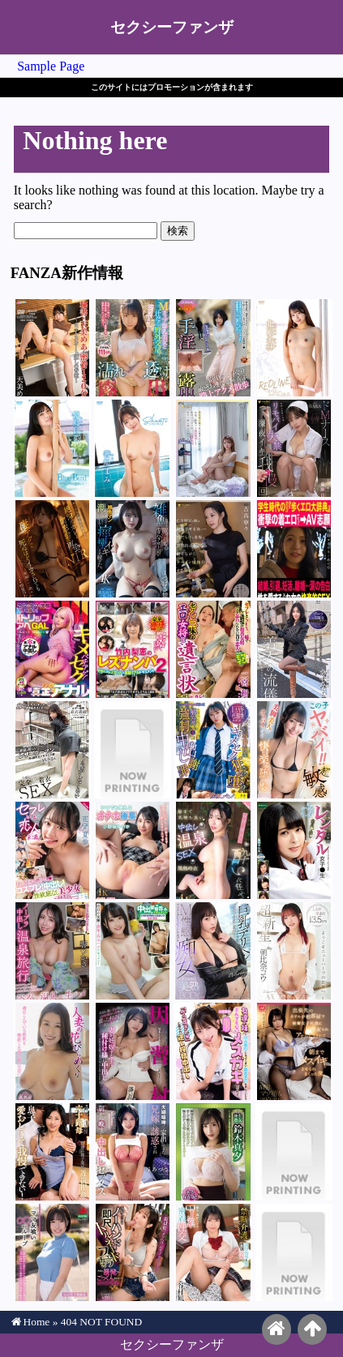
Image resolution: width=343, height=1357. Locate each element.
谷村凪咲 (212, 1252)
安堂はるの (52, 649)
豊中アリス (293, 850)
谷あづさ (132, 1152)
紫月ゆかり (212, 347)
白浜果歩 (212, 951)
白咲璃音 (132, 951)
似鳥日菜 (52, 448)
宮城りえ (293, 1051)
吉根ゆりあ (132, 347)
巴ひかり (293, 749)
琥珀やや (132, 1252)
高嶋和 (52, 1051)
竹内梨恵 (132, 649)
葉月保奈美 (52, 749)
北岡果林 (293, 347)
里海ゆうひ (52, 1152)
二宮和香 (212, 649)
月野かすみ (293, 649)
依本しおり (132, 1051)
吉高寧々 (212, 548)
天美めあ (52, 347)
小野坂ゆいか (132, 850)
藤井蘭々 (212, 448)
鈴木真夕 (212, 1152)
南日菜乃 (132, 749)
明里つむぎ (52, 548)
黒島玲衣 (212, 850)
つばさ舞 (132, 548)
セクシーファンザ (172, 27)
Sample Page (50, 66)
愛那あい (293, 1252)
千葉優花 (52, 1252)
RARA (293, 448)
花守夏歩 (212, 749)
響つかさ (52, 951)
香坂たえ (293, 1152)
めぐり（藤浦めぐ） (293, 548)
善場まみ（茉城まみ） (132, 448)
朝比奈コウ (293, 951)
